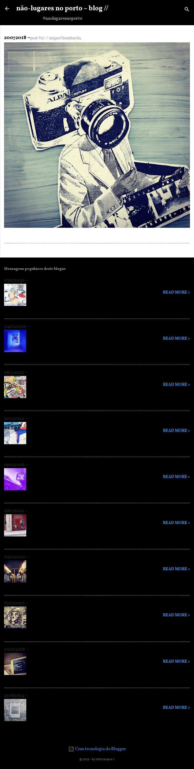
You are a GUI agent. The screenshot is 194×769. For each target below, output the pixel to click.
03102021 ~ (16, 280)
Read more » (176, 292)
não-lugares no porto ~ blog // (62, 8)
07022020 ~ (16, 557)
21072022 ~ (16, 419)
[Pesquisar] (187, 10)
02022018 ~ (16, 650)
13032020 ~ (16, 603)
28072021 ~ (16, 373)
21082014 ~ (16, 696)
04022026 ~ (17, 327)
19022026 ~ (16, 465)
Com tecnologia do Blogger (97, 749)
